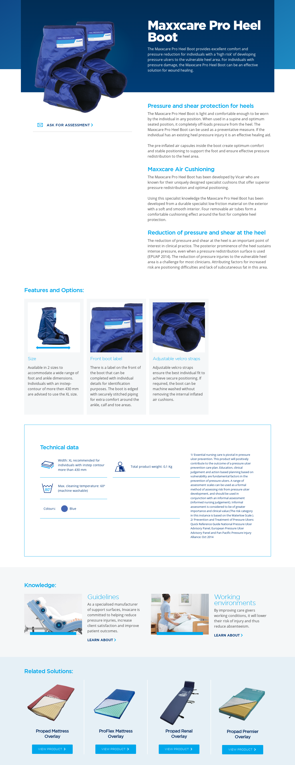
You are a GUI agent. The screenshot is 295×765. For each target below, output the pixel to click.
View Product (52, 749)
